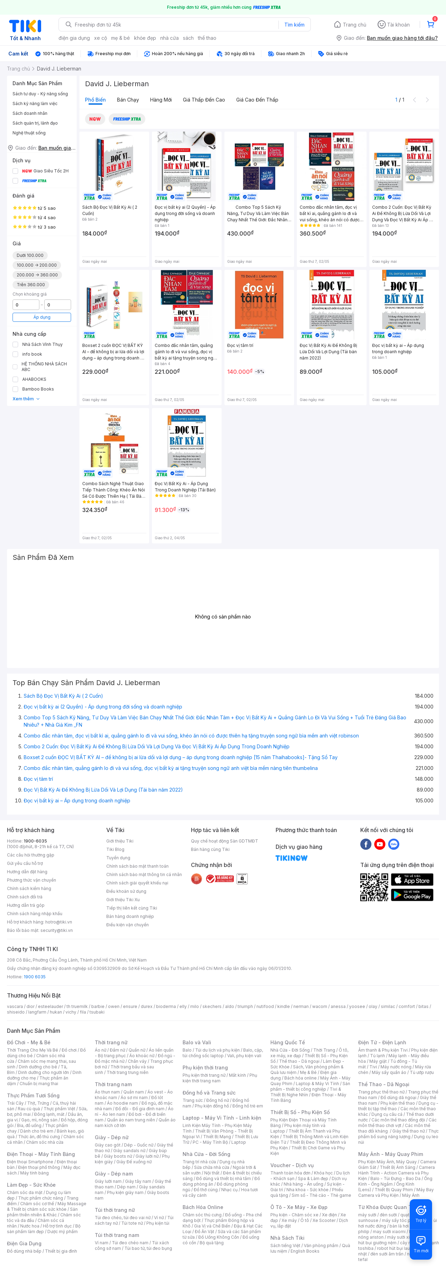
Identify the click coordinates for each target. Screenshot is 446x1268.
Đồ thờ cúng (206, 1189)
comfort (407, 1006)
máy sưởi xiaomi (403, 1237)
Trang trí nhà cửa (199, 1161)
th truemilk (77, 1006)
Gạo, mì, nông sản (39, 1119)
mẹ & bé (120, 38)
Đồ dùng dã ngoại (398, 1097)
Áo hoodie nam (122, 1103)
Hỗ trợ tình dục (57, 1226)
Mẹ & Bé (308, 1072)
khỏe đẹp (145, 38)
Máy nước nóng (396, 1066)
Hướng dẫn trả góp (26, 905)
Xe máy (289, 1220)
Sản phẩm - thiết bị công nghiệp (310, 1086)
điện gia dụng (74, 38)
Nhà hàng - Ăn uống (303, 1184)
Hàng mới (161, 100)
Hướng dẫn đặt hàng (27, 871)
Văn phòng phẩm (321, 1245)
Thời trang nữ (111, 1042)
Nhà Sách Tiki (287, 1238)
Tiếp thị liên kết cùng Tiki (131, 908)
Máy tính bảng (34, 1173)
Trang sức (193, 1100)
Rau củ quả (29, 1108)
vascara (15, 1006)
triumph (245, 1006)
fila (83, 1012)
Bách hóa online (300, 1078)
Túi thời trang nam (117, 1235)
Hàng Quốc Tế (287, 1042)
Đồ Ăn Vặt (204, 1231)
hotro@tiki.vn (58, 922)
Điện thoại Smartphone (30, 1161)
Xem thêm (26, 398)
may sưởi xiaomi (389, 1231)
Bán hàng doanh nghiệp (130, 916)
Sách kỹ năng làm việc (35, 103)
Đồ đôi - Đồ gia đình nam (139, 1108)
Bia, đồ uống (29, 1125)
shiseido (16, 1012)
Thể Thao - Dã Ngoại (383, 1084)
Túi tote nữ (132, 1223)
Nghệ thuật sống (29, 132)
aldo (229, 1006)
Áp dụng (42, 317)
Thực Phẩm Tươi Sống (33, 1095)
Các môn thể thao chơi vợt (397, 1122)
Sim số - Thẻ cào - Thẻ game (321, 1195)
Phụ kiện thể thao (397, 1103)
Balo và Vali (197, 1042)
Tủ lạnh (377, 1055)
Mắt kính (237, 1075)
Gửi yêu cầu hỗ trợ (25, 863)
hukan (56, 1012)
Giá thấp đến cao (204, 100)
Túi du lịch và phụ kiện (217, 1050)
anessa (338, 1006)
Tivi (373, 1066)
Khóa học (323, 1173)
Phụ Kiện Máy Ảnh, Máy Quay (387, 1161)
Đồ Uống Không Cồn (218, 1237)
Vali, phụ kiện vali (244, 1055)
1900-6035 (35, 841)
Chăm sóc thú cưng (202, 1214)
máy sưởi (367, 1214)
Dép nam (126, 1186)
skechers (212, 1006)
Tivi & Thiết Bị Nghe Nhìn (305, 1092)
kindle (283, 1006)
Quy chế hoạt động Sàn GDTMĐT (224, 841)
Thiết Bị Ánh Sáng (397, 1167)
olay (373, 1006)
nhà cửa (169, 38)
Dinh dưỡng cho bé (38, 1066)
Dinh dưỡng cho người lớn (43, 1072)
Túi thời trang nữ (115, 1210)
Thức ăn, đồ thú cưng (39, 1136)
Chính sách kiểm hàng (29, 888)
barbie (98, 1006)
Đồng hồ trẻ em (247, 1105)
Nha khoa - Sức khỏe (307, 1189)
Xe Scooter (324, 1220)
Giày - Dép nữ (112, 1137)
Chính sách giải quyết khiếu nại (137, 882)
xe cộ (100, 38)
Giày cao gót (108, 1145)
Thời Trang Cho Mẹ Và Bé (32, 1050)
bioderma (166, 1006)
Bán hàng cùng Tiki (210, 849)
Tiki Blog (115, 849)
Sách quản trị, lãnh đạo (35, 123)
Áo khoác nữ (141, 1055)
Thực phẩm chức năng (40, 1198)
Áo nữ (100, 1050)
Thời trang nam (113, 1084)
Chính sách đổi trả (25, 896)
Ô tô (304, 1220)
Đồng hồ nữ (217, 1100)
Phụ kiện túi (157, 1223)
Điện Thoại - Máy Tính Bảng (41, 1154)
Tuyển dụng (118, 857)
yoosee (357, 1006)
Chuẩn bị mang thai (39, 1083)
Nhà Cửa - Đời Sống (206, 1154)
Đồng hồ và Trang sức (209, 1093)
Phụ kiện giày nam (125, 1192)
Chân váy (137, 1061)
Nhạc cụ (229, 1189)
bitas (423, 1006)
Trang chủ (354, 25)
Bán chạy (128, 100)
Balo (187, 1050)
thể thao (207, 38)
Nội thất (212, 1173)
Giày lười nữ (147, 1156)
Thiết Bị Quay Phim (394, 1189)
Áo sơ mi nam (134, 1097)
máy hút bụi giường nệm (395, 1239)
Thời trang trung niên (127, 1072)
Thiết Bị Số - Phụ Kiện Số (300, 1112)
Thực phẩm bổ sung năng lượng (398, 1133)
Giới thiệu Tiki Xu (123, 899)
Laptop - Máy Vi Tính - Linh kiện (222, 1118)
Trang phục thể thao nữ (381, 1092)
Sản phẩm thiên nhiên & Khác (42, 1212)
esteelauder (50, 1006)
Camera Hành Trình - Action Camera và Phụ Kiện (396, 1173)
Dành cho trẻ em (36, 1131)
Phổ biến (95, 100)
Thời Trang (324, 1050)
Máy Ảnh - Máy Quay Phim (390, 1154)
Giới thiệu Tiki (119, 841)
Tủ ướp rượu (422, 1072)
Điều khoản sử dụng (126, 891)
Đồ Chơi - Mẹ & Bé (29, 1042)
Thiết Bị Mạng (217, 1136)
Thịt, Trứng (38, 1103)
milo (194, 1006)
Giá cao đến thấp (257, 100)
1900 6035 (35, 976)
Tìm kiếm (294, 25)
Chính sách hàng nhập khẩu (34, 913)
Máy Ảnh (411, 1195)
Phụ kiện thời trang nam (220, 1078)
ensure (130, 1006)
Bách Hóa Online (203, 1207)
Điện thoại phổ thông (39, 1167)
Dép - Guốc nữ (138, 1145)
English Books (305, 1251)
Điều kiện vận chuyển (127, 924)
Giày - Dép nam (114, 1174)
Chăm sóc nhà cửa (44, 1142)
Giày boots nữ (118, 1156)
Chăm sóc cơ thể (37, 1203)
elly (183, 1006)
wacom (319, 1006)
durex (147, 1006)
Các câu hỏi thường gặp (30, 855)
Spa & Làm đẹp (313, 1178)
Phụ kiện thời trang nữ (204, 1075)
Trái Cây (15, 1103)
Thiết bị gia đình (61, 1251)
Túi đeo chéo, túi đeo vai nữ (123, 1217)
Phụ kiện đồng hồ (212, 1105)
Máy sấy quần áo (389, 1072)
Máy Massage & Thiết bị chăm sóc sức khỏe (46, 1206)
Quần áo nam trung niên (131, 1119)
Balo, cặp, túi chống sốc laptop (223, 1052)
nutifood (265, 1006)
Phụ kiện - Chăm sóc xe (294, 1214)
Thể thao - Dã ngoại (299, 1061)
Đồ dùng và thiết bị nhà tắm (223, 1178)
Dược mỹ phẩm (62, 1231)
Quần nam (133, 1092)
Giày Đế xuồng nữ (134, 1161)
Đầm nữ (117, 1050)
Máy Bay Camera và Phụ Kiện (396, 1192)
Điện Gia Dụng (24, 1243)
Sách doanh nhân (30, 113)
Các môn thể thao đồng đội (398, 1119)
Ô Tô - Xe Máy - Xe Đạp (299, 1207)
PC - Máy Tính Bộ (210, 1142)
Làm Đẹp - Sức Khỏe (31, 1185)
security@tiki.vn (56, 930)
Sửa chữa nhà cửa (211, 1167)
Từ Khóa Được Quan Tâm (388, 1207)
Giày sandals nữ (129, 1150)
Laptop (238, 1142)
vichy (71, 1012)
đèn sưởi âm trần (386, 1253)
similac (388, 1006)
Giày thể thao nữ (408, 1131)
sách (188, 38)
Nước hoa (29, 1226)
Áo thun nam (107, 1092)
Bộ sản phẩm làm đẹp (43, 1228)
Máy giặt (378, 1061)
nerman (301, 1006)
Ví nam (101, 1242)
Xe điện (329, 1214)
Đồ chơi (69, 1050)
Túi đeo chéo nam (130, 1242)
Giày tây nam (138, 1181)
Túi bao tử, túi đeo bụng (148, 1248)
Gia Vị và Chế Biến (212, 1226)
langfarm (37, 1012)
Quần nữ (137, 1050)
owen (114, 1006)
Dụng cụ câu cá (386, 1114)
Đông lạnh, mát (49, 1114)
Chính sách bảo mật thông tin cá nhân (144, 874)
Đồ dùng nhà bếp (24, 1251)
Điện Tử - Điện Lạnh (382, 1042)
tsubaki (97, 1012)
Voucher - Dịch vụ (292, 1165)
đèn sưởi (388, 1214)
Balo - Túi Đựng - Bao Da (395, 1178)
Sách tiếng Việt (285, 1245)
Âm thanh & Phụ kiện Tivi (383, 1050)
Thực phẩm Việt (59, 1108)
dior (30, 1006)
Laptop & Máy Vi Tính (317, 1083)
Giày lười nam (108, 1181)
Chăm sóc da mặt (25, 1192)
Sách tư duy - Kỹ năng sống (40, 93)
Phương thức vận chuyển (31, 880)
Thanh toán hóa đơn (290, 1173)
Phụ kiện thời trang (205, 1067)
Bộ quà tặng (212, 1242)
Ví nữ (159, 1217)
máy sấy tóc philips (401, 1220)
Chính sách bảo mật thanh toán (137, 866)
